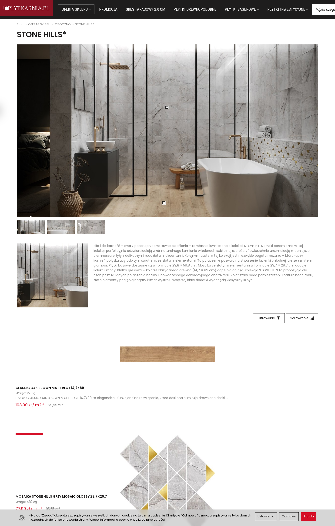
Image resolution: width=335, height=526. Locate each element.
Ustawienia (266, 516)
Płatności (101, 482)
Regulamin (179, 482)
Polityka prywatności (186, 488)
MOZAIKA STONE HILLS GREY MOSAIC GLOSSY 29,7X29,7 (101, 392)
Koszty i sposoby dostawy (114, 493)
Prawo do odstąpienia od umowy (120, 488)
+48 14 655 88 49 (33, 487)
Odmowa (289, 516)
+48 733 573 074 (33, 492)
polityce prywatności (149, 519)
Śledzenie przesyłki (32, 498)
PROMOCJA (113, 9)
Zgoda (309, 516)
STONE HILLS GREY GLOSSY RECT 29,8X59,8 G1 (166, 392)
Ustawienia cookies (109, 499)
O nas (175, 476)
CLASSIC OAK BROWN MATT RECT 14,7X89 (44, 392)
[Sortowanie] (302, 318)
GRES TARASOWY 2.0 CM (150, 9)
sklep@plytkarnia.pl (35, 481)
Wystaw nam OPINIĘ (186, 493)
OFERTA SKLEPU (80, 9)
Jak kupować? (105, 476)
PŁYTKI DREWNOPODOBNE (199, 9)
